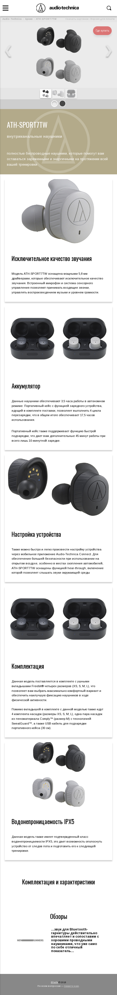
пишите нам (71, 986)
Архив (29, 19)
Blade (54, 982)
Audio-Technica (12, 19)
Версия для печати (102, 19)
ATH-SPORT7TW (46, 19)
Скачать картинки (77, 19)
